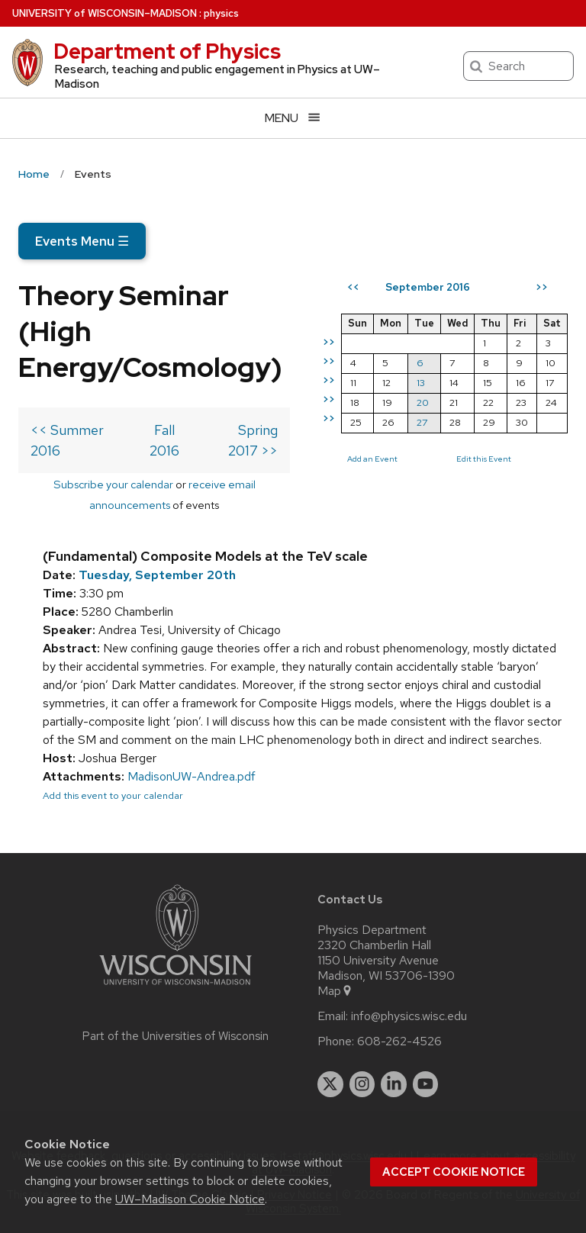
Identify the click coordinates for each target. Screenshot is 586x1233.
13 (420, 382)
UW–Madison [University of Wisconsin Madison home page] (104, 13)
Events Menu (82, 241)
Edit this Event (483, 458)
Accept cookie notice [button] (453, 1172)
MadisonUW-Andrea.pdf (191, 776)
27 (422, 422)
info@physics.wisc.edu (409, 1016)
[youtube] (426, 1084)
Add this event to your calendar (113, 795)
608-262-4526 (399, 1041)
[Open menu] (293, 118)
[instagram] (362, 1084)
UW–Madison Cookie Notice (190, 1199)
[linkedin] (394, 1084)
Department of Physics (167, 51)
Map (335, 991)
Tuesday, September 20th (157, 575)
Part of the (175, 1036)
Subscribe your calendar (113, 484)
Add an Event (372, 458)
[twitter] (330, 1084)
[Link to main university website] (175, 988)
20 (422, 402)
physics (221, 13)
